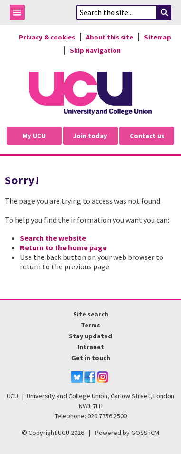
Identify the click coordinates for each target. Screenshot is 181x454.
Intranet (90, 347)
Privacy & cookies (47, 37)
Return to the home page (63, 247)
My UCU (34, 135)
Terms (90, 325)
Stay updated (90, 336)
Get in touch (90, 358)
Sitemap (157, 37)
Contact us (147, 135)
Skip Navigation (95, 50)
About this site (109, 37)
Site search (90, 314)
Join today (90, 135)
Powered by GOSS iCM (127, 432)
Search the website (53, 238)
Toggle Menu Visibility (19, 14)
